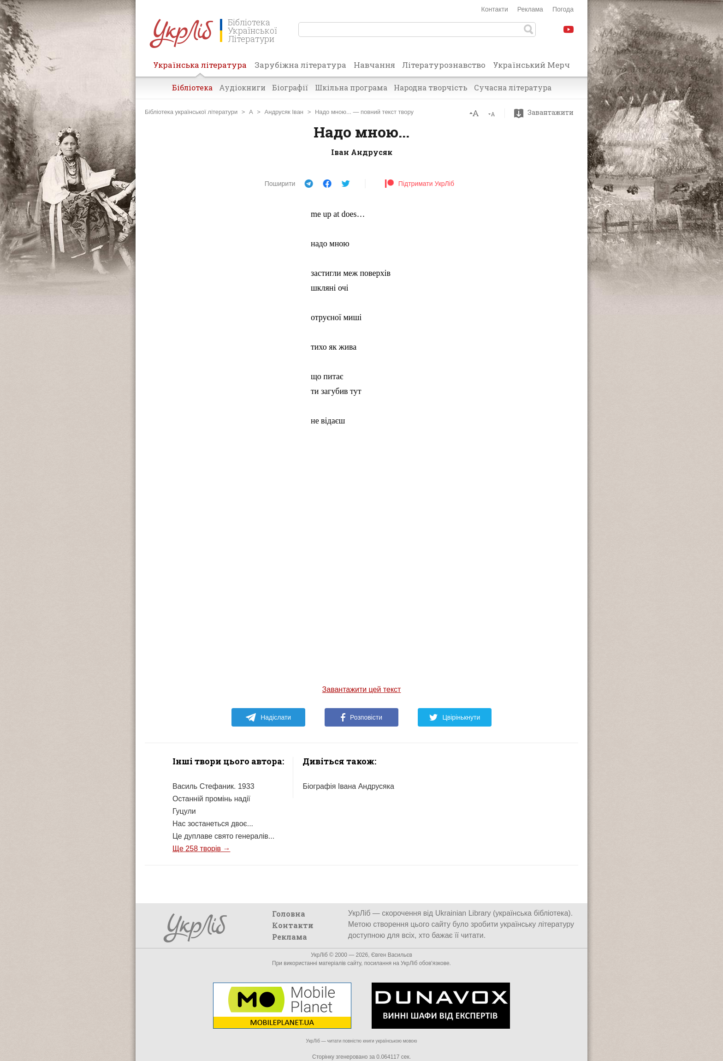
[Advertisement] (232, 345)
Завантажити (546, 112)
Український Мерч (531, 65)
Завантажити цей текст (361, 689)
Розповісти (361, 717)
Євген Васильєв (391, 955)
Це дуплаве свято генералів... (223, 836)
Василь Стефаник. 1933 (213, 786)
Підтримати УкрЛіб (419, 183)
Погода (563, 9)
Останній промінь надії (211, 799)
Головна (288, 913)
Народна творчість (431, 87)
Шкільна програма (351, 87)
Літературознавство (444, 65)
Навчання (374, 65)
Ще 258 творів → (201, 848)
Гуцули (184, 811)
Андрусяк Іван (284, 111)
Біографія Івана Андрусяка (348, 786)
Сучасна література (512, 87)
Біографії (290, 87)
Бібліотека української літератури (191, 111)
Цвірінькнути (454, 717)
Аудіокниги (242, 87)
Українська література (200, 68)
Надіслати (268, 717)
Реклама (530, 9)
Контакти (494, 9)
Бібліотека (192, 87)
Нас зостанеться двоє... (212, 824)
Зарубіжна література (300, 65)
